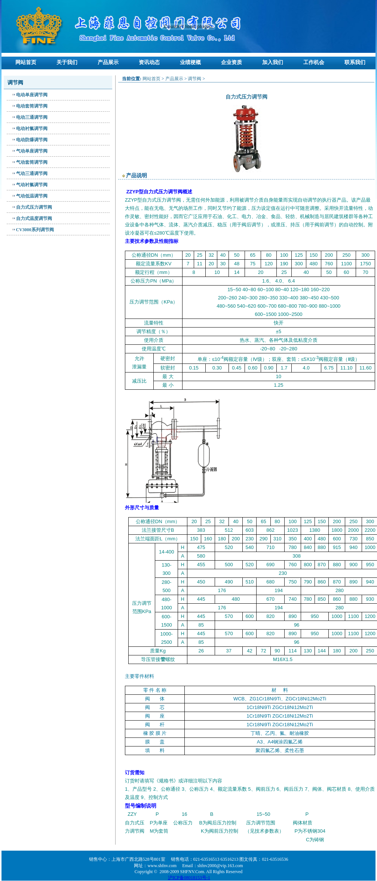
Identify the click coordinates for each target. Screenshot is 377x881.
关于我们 (66, 62)
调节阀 (194, 78)
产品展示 (108, 62)
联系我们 (354, 62)
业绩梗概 (190, 62)
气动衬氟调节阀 (31, 184)
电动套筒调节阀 (31, 106)
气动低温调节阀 (31, 196)
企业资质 (231, 62)
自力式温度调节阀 (34, 218)
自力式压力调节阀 (34, 207)
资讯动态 (149, 62)
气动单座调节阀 (31, 151)
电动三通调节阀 (31, 117)
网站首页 (25, 62)
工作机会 (313, 62)
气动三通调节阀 (31, 173)
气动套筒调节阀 (31, 162)
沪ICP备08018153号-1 (189, 877)
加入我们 (272, 62)
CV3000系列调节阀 (35, 229)
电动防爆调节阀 (31, 139)
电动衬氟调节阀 (31, 128)
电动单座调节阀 (31, 94)
